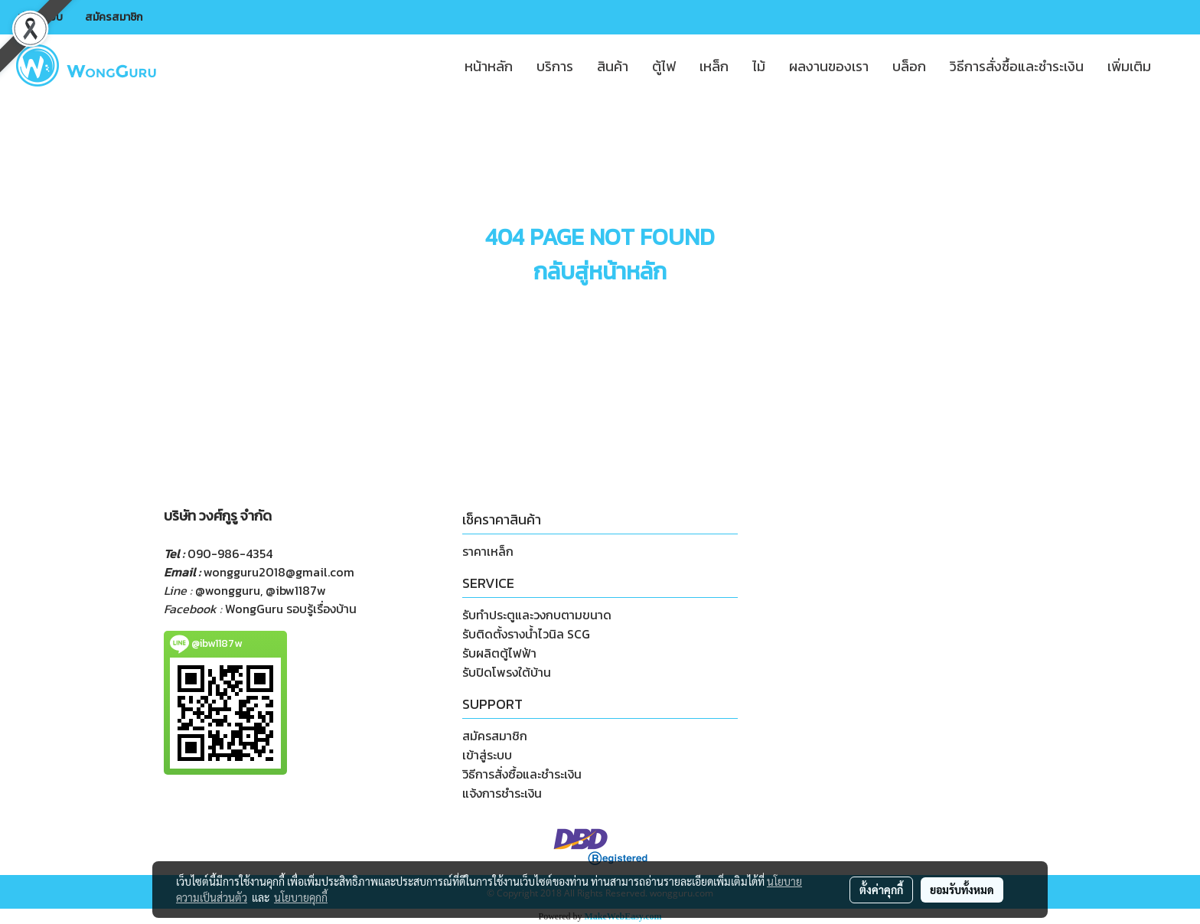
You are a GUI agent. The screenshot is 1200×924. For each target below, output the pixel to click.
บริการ (554, 66)
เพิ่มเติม (1129, 66)
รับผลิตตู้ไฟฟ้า (499, 653)
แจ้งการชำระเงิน (502, 793)
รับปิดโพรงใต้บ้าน (506, 672)
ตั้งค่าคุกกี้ (881, 889)
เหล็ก (714, 66)
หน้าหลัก (489, 66)
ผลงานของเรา (829, 66)
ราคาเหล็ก (488, 551)
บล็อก (909, 66)
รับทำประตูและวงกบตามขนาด (536, 615)
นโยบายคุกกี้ (301, 897)
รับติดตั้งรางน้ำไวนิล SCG (526, 634)
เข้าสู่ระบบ (40, 17)
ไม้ (758, 66)
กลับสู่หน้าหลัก (600, 271)
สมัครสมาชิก (113, 17)
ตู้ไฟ (664, 66)
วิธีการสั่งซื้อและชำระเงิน (1017, 66)
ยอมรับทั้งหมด (962, 889)
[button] (1176, 66)
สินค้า (612, 66)
